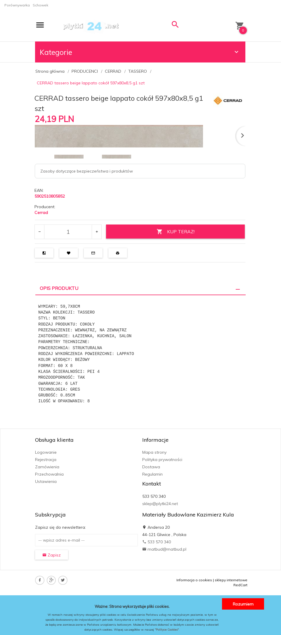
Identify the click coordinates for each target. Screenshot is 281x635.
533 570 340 (156, 541)
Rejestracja (45, 459)
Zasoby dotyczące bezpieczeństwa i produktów (86, 171)
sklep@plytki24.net (160, 503)
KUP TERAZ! (175, 232)
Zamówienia (47, 466)
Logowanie (46, 452)
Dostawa (151, 466)
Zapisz (51, 555)
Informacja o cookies (194, 580)
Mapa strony (154, 452)
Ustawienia (46, 481)
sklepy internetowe (231, 580)
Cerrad (41, 212)
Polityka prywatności (162, 459)
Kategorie (140, 52)
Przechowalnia (49, 474)
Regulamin (152, 474)
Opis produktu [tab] (59, 288)
